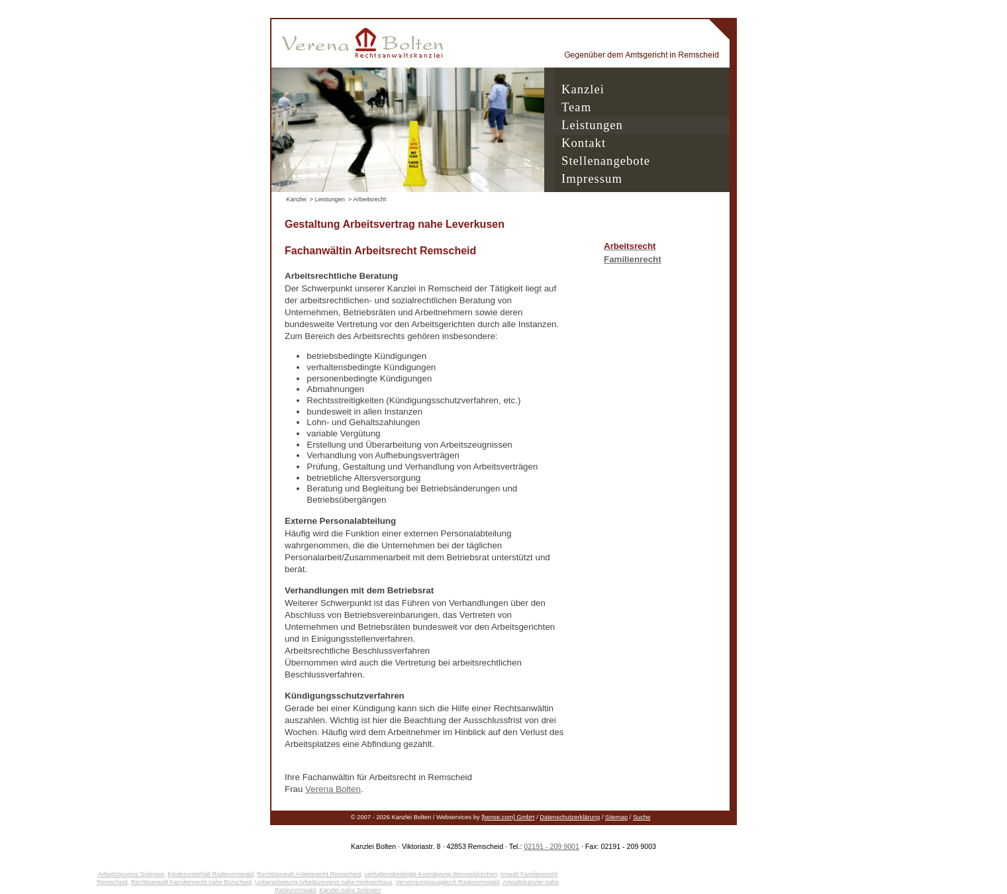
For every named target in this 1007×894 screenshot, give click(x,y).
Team (576, 107)
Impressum (591, 178)
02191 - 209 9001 (551, 846)
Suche (641, 817)
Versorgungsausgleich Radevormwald (448, 882)
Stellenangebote (605, 161)
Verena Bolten (333, 789)
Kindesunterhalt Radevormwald (211, 874)
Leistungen (592, 125)
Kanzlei (582, 89)
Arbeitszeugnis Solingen (131, 874)
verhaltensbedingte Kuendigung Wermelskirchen (430, 874)
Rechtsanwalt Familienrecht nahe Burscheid (191, 882)
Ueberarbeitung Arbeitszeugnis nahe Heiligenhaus (323, 882)
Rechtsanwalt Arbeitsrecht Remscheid (309, 874)
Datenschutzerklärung (570, 817)
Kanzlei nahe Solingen (350, 890)
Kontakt (583, 143)
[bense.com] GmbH (507, 817)
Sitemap (616, 817)
